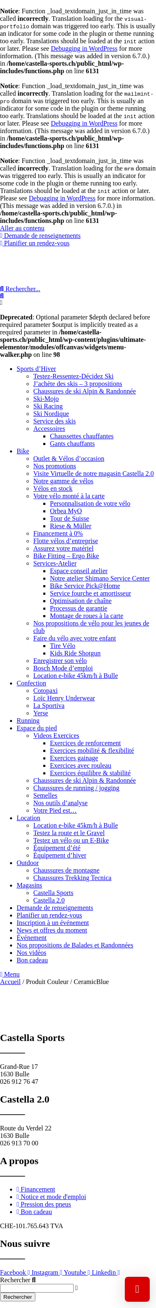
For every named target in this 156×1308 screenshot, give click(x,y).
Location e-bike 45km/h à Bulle (75, 675)
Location (28, 817)
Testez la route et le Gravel (69, 832)
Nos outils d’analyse (60, 802)
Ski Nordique (51, 413)
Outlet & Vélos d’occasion (68, 458)
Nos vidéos (32, 952)
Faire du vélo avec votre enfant (74, 638)
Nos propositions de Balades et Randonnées (75, 945)
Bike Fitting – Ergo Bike (66, 555)
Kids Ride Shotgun (75, 653)
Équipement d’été (56, 847)
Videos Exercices (56, 735)
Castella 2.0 (49, 900)
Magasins (29, 885)
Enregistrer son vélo (60, 660)
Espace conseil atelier (79, 570)
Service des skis (54, 421)
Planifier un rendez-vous (49, 915)
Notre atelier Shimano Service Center (100, 578)
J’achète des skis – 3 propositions (77, 383)
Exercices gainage (74, 758)
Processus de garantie (78, 608)
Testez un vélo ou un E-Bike (71, 840)
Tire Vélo (62, 645)
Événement (32, 937)
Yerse (40, 713)
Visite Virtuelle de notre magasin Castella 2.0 (93, 473)
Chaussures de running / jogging (76, 787)
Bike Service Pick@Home (85, 585)
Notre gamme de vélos (63, 481)
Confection (31, 683)
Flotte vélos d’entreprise (65, 540)
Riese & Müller (71, 525)
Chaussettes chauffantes (82, 436)
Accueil (10, 981)
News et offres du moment (52, 930)
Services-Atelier (55, 563)
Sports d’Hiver (36, 368)
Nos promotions (54, 466)
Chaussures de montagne (66, 870)
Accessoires (49, 428)
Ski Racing (48, 406)
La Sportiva (48, 705)
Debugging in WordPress (84, 48)
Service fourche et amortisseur (90, 593)
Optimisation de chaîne (80, 600)
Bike (23, 451)
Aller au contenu (22, 228)
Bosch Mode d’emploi (63, 668)
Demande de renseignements (55, 907)
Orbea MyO (66, 510)
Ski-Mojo (46, 398)
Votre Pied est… (55, 810)
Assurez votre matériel (63, 548)
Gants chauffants (72, 443)
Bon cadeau (32, 960)
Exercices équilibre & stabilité (90, 772)
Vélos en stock (52, 488)
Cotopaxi (45, 690)
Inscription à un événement (53, 922)
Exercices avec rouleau (80, 765)
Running (28, 720)
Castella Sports (53, 892)
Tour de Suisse (69, 518)
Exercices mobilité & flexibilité (92, 750)
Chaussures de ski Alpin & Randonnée (84, 391)
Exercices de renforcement (85, 743)
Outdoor (28, 862)
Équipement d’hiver (60, 855)
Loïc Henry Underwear (64, 698)
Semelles (45, 795)
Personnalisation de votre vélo (90, 503)
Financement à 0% (58, 533)
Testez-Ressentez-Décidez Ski (73, 376)
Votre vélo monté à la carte (69, 495)
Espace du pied (37, 728)
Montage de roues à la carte (86, 615)
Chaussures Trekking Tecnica (72, 877)
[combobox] (37, 1288)
